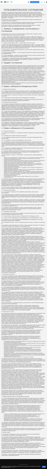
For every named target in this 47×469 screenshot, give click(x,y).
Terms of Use (12, 467)
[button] (1, 2)
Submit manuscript (34, 2)
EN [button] (44, 2)
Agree (44, 466)
